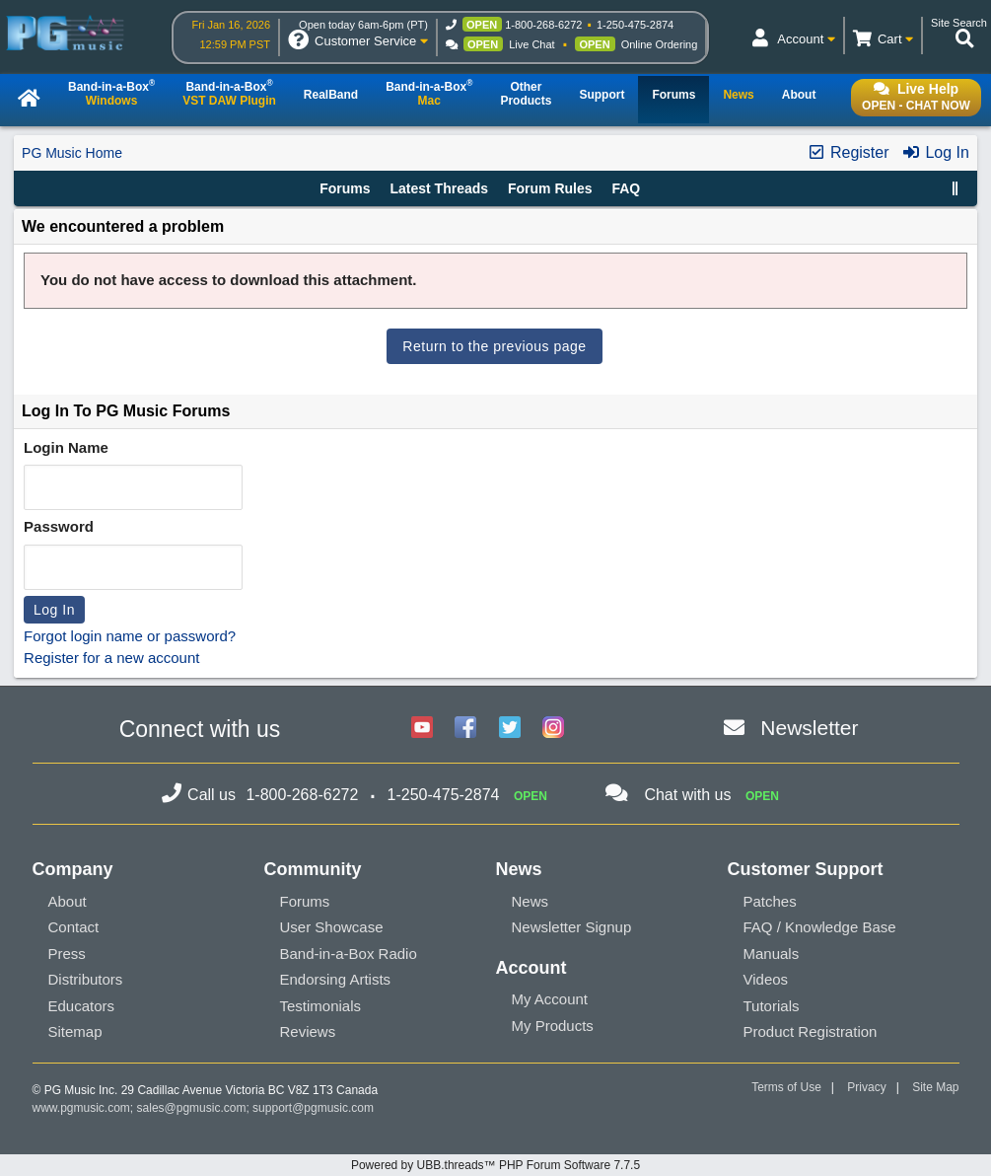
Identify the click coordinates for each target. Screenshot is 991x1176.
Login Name (66, 447)
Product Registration (810, 1031)
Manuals (771, 953)
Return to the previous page (494, 346)
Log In (935, 152)
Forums (344, 188)
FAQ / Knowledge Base (819, 927)
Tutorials (771, 1005)
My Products (553, 1025)
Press (67, 953)
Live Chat (531, 44)
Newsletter (809, 727)
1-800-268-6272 (543, 25)
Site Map (935, 1087)
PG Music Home (72, 153)
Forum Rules (550, 188)
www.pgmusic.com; (83, 1108)
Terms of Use (786, 1087)
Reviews (308, 1031)
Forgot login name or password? (130, 635)
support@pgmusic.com (313, 1108)
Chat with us (687, 794)
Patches (770, 901)
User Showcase (332, 927)
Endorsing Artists (335, 979)
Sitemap (75, 1031)
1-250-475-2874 (635, 25)
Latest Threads (438, 188)
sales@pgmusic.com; (195, 1108)
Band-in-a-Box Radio (348, 953)
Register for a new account (111, 657)
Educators (81, 1005)
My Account (550, 999)
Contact (74, 927)
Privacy (866, 1087)
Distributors (85, 979)
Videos (766, 979)
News (530, 901)
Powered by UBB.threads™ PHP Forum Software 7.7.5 (495, 1165)
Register (848, 152)
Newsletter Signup (572, 927)
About (67, 901)
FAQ (625, 188)
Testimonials (321, 1005)
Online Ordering (659, 44)
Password (59, 526)
